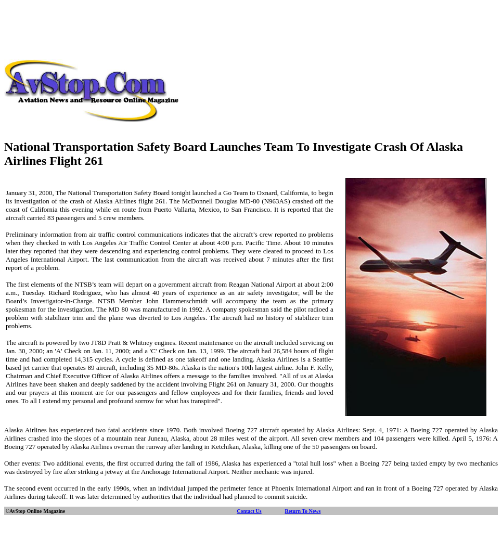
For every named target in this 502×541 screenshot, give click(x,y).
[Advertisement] (251, 27)
